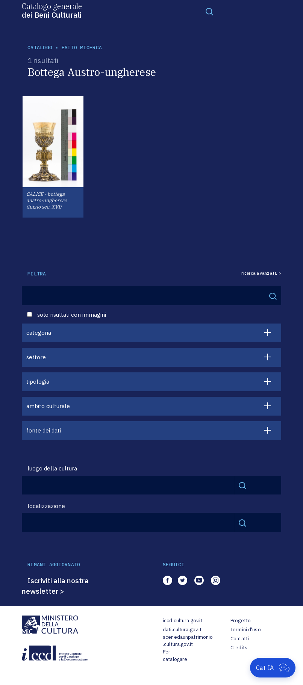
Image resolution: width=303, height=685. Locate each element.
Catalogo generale (52, 10)
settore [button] (36, 357)
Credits (238, 647)
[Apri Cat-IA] (272, 667)
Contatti (239, 638)
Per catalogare (175, 655)
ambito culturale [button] (48, 406)
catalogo (39, 47)
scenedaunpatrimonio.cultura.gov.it (188, 641)
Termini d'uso (245, 629)
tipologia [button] (37, 381)
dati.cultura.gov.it (182, 629)
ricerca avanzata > (261, 273)
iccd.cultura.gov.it (182, 620)
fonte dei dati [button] (43, 430)
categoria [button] (38, 332)
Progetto (240, 620)
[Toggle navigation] (209, 11)
